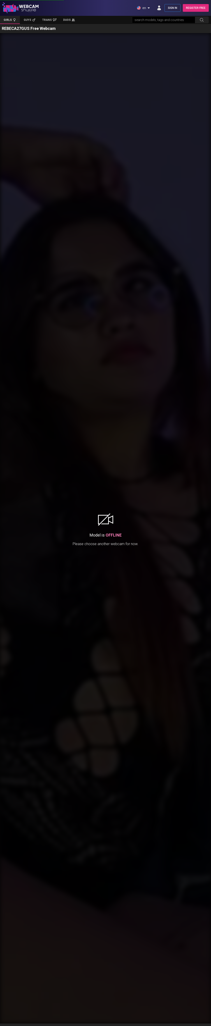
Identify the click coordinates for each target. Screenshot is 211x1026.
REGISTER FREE (196, 8)
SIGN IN (172, 8)
